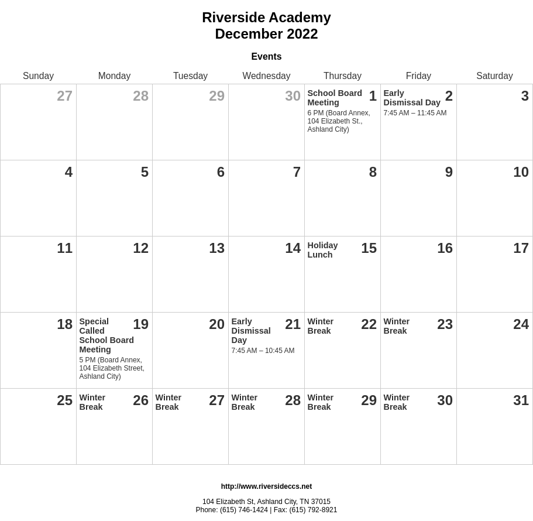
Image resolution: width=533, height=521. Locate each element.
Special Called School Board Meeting (107, 335)
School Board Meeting (335, 97)
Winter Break (321, 326)
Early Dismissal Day (412, 97)
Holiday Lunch (323, 250)
